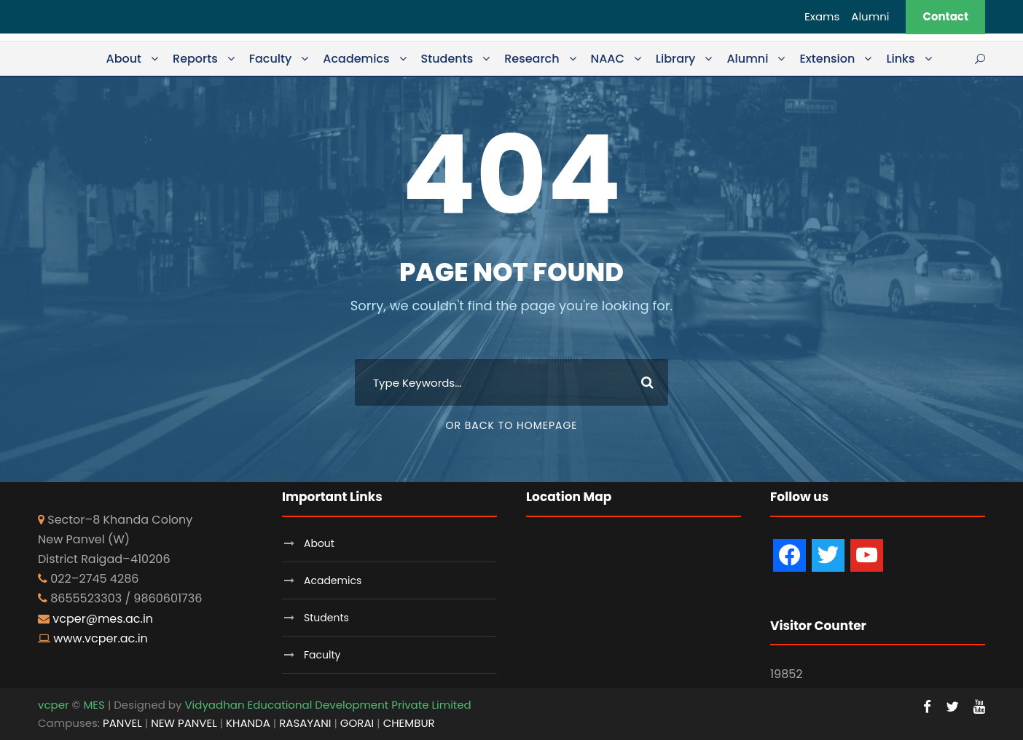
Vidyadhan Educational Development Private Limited (327, 704)
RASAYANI (305, 723)
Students (447, 58)
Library (676, 58)
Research (531, 58)
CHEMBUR (409, 723)
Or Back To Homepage (511, 425)
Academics (356, 58)
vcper (53, 704)
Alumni (870, 16)
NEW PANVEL (184, 723)
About (123, 58)
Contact (945, 16)
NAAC (607, 58)
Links (900, 58)
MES (93, 704)
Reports (195, 58)
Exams (821, 16)
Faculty (270, 58)
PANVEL (122, 723)
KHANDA (248, 723)
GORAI (357, 723)
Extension (827, 58)
